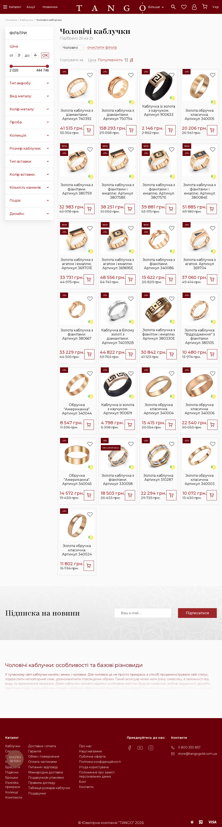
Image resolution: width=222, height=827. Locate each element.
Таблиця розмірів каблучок (49, 788)
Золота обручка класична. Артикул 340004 (159, 409)
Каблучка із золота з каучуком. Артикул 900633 (158, 110)
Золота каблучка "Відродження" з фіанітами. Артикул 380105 (199, 336)
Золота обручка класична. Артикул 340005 (199, 114)
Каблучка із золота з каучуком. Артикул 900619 (117, 409)
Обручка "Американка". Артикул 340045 (77, 479)
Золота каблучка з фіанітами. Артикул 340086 (159, 264)
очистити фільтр (102, 47)
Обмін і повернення (43, 756)
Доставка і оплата (42, 746)
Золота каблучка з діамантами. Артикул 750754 (118, 114)
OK (45, 55)
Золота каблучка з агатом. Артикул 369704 (199, 264)
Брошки (11, 778)
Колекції (11, 792)
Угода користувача (94, 767)
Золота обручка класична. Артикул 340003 (200, 479)
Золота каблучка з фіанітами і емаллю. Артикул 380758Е (118, 191)
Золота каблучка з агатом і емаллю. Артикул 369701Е (77, 264)
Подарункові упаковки (46, 778)
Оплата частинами (42, 762)
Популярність (110, 60)
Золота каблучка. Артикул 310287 (159, 477)
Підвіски (11, 772)
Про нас (85, 746)
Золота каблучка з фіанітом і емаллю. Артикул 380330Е (158, 334)
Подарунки (37, 793)
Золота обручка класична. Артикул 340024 (77, 550)
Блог (82, 782)
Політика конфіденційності (100, 762)
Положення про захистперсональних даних (97, 774)
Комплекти (13, 797)
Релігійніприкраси (12, 785)
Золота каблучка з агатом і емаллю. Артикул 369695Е (118, 264)
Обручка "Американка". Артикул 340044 (77, 409)
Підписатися (197, 613)
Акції (30, 7)
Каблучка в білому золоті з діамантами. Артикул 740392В (117, 336)
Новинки (49, 7)
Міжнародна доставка (45, 772)
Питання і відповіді (43, 767)
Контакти (86, 787)
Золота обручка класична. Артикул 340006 (199, 409)
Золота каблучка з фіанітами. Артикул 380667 (77, 334)
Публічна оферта (92, 756)
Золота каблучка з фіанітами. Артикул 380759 (77, 189)
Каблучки (12, 746)
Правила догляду (41, 783)
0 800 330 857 (189, 747)
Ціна (92, 60)
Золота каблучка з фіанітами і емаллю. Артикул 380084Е (199, 191)
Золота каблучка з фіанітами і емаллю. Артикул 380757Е (159, 191)
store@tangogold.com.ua (197, 754)
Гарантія (34, 751)
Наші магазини (90, 751)
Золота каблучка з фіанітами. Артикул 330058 (118, 479)
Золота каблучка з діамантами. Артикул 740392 (77, 114)
